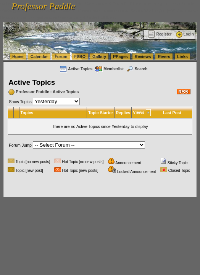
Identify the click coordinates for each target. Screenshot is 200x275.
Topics (27, 112)
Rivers (164, 56)
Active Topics (75, 69)
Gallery (99, 56)
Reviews (143, 56)
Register (160, 34)
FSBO (80, 56)
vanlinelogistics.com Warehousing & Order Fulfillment (69, 17)
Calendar (39, 56)
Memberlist (109, 69)
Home (18, 56)
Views (138, 112)
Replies (123, 112)
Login (184, 34)
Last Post (172, 112)
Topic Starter (100, 112)
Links (182, 56)
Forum (61, 56)
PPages (120, 56)
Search (136, 69)
